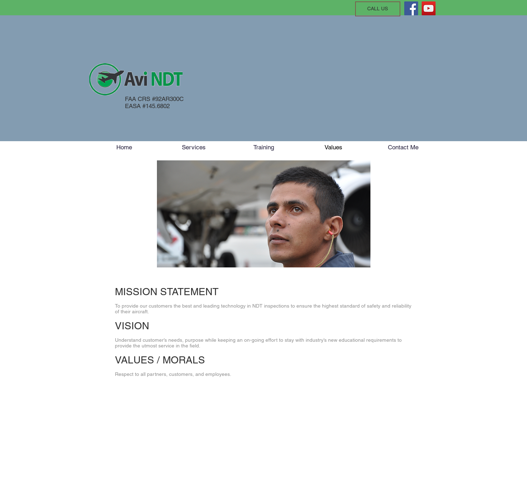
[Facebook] (411, 8)
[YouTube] (429, 8)
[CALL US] (377, 8)
